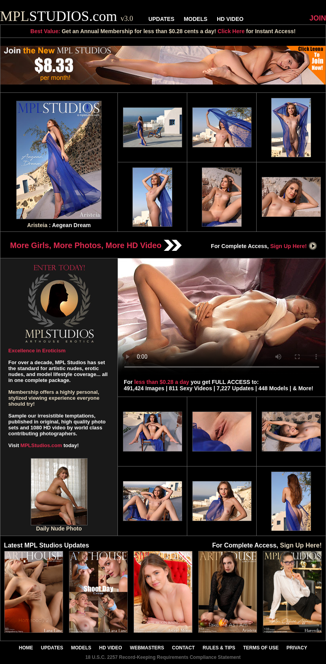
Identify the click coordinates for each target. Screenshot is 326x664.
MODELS (195, 19)
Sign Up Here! (294, 246)
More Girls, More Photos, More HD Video (96, 245)
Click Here (231, 31)
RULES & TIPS (219, 648)
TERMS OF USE (261, 648)
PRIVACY (297, 648)
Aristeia (37, 225)
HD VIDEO (230, 19)
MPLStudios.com (41, 445)
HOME (26, 648)
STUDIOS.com (66, 16)
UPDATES (161, 19)
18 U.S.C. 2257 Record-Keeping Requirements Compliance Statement (162, 657)
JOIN (317, 18)
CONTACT (183, 648)
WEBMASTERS (147, 648)
